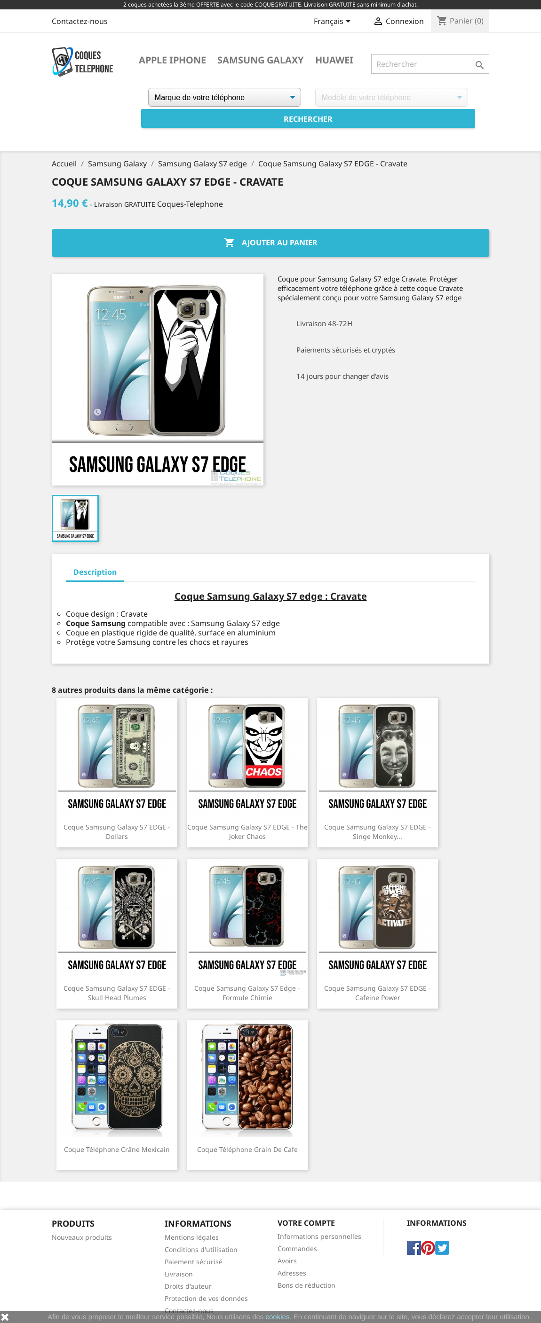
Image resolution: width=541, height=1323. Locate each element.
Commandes (297, 1248)
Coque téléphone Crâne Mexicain (117, 1149)
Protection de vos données (206, 1298)
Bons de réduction (306, 1285)
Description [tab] (95, 572)
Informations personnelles (319, 1236)
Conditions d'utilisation (201, 1249)
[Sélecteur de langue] (334, 22)
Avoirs (287, 1260)
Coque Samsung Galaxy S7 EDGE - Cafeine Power (377, 993)
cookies (278, 1317)
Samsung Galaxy (260, 60)
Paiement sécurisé (194, 1261)
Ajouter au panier (271, 243)
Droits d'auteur (188, 1286)
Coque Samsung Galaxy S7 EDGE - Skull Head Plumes (117, 993)
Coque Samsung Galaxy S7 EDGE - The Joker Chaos (247, 831)
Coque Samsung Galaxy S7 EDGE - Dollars (117, 831)
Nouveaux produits (82, 1237)
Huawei (334, 60)
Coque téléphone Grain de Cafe (247, 1149)
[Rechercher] (430, 64)
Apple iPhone (172, 60)
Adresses (292, 1272)
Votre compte (306, 1223)
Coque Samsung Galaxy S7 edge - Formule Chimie (247, 993)
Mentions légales (192, 1237)
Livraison (179, 1273)
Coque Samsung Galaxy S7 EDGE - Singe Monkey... (377, 831)
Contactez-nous (80, 21)
